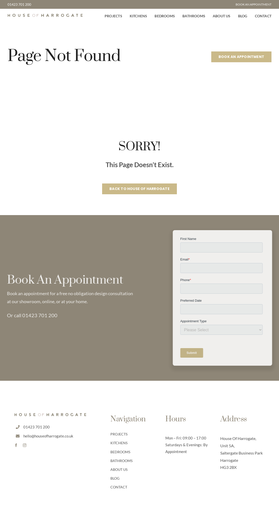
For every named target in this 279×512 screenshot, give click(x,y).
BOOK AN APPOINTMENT (253, 4)
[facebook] (16, 445)
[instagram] (24, 445)
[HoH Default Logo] (45, 16)
